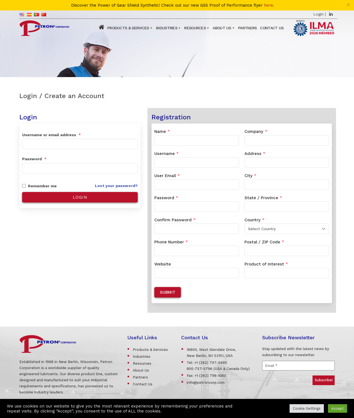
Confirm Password (175, 219)
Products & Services (128, 28)
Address (254, 153)
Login (318, 14)
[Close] (348, 4)
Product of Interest (266, 264)
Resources (195, 28)
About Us (222, 28)
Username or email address (51, 135)
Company (255, 131)
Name (162, 131)
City (250, 175)
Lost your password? (116, 185)
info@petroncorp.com (206, 382)
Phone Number (171, 242)
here (268, 5)
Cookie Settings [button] (307, 408)
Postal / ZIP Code (264, 242)
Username (166, 153)
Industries (166, 28)
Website (162, 264)
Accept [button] (337, 408)
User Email (167, 175)
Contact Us (271, 28)
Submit (167, 292)
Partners (247, 28)
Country (254, 219)
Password (34, 159)
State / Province (263, 197)
